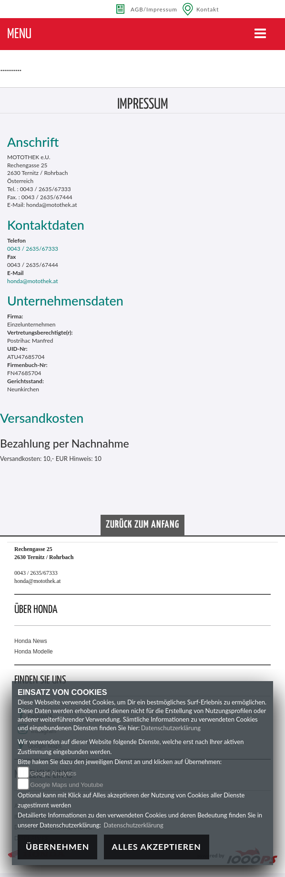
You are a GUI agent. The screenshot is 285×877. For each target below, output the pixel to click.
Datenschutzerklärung (171, 728)
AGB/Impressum (154, 9)
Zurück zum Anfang (142, 525)
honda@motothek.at (32, 281)
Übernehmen (57, 847)
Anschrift (33, 142)
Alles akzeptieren (156, 847)
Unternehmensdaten (65, 300)
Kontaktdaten (45, 225)
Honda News (30, 641)
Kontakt (207, 9)
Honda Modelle (33, 651)
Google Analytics (53, 773)
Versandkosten (41, 418)
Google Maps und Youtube (66, 784)
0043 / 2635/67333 (32, 248)
